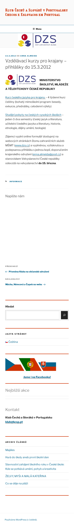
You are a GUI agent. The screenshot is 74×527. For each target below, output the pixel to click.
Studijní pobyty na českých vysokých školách (33, 114)
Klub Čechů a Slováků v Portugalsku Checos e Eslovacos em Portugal (36, 12)
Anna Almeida (28, 56)
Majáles (10, 450)
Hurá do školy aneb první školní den (27, 457)
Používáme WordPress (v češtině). (21, 519)
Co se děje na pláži (16, 483)
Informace (15, 181)
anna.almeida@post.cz (47, 154)
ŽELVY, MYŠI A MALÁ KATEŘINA (25, 476)
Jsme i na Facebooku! (37, 377)
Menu (37, 29)
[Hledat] (64, 315)
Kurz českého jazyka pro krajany (25, 97)
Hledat (9, 306)
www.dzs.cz (22, 145)
